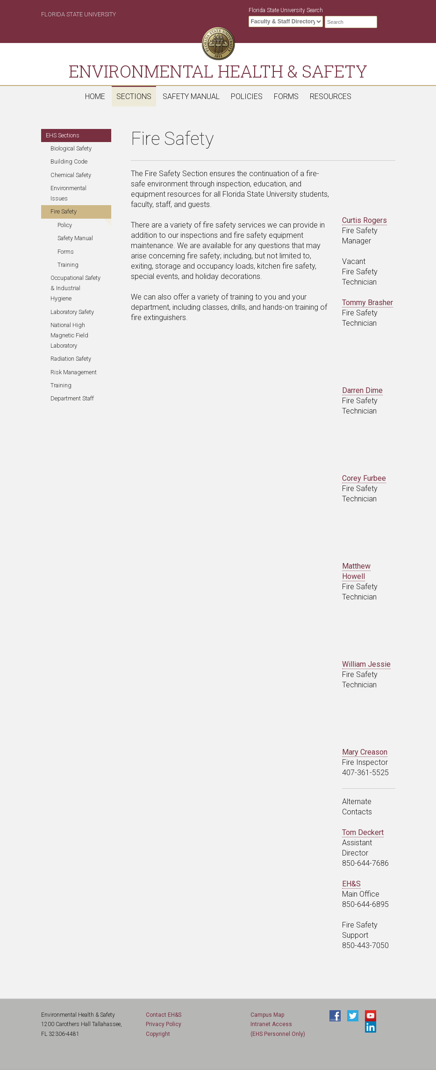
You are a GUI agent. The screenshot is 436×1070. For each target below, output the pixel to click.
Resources (330, 96)
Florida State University (78, 14)
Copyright (158, 1034)
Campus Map (267, 1015)
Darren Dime (362, 390)
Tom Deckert (363, 832)
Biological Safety (71, 148)
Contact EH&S (163, 1015)
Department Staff (72, 398)
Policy (64, 224)
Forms (286, 96)
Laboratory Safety (72, 311)
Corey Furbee (364, 478)
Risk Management (73, 372)
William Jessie (366, 664)
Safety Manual (191, 96)
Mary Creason (364, 752)
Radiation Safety (70, 358)
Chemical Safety (70, 174)
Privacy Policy (163, 1024)
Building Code (68, 161)
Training (68, 264)
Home (95, 96)
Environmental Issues (68, 193)
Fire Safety (63, 211)
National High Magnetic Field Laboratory (69, 335)
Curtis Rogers (364, 220)
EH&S (351, 883)
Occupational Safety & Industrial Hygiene (75, 288)
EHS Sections (62, 135)
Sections (133, 96)
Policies (247, 96)
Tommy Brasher (367, 302)
